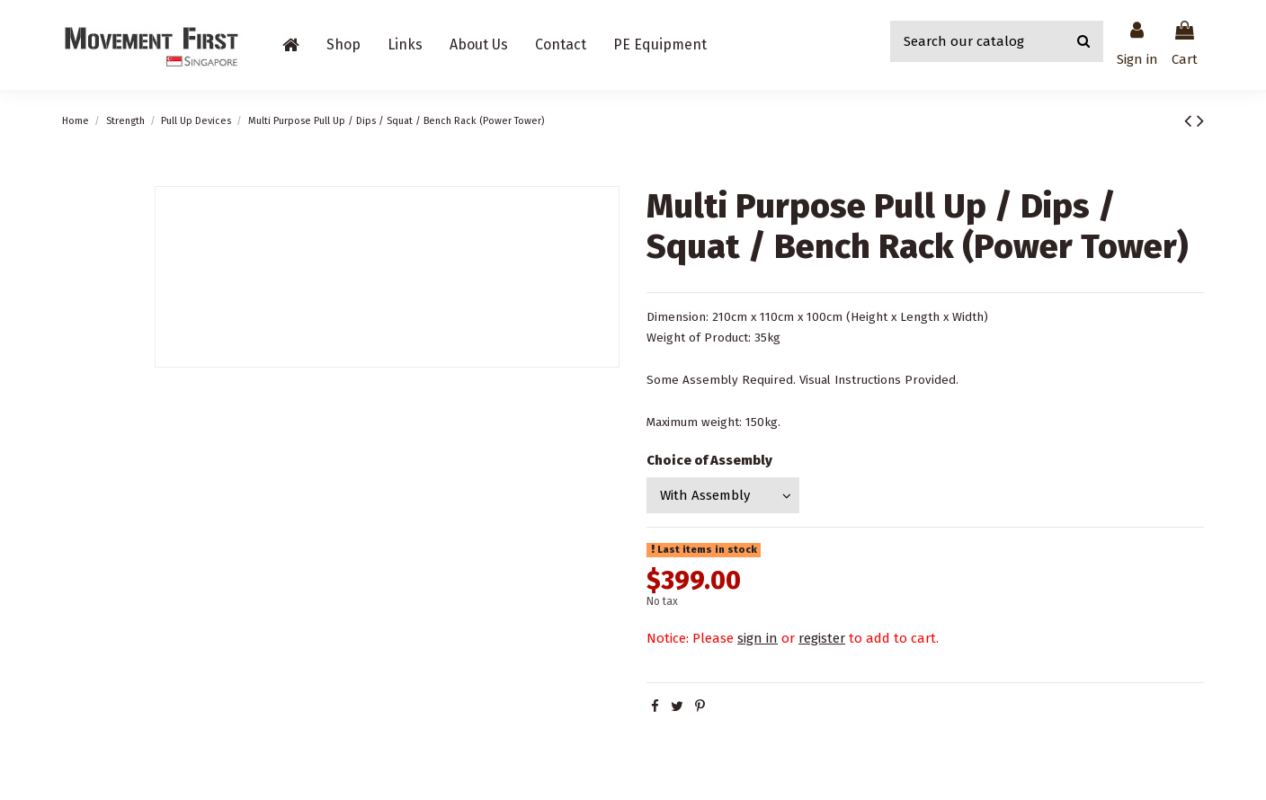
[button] (343, 45)
